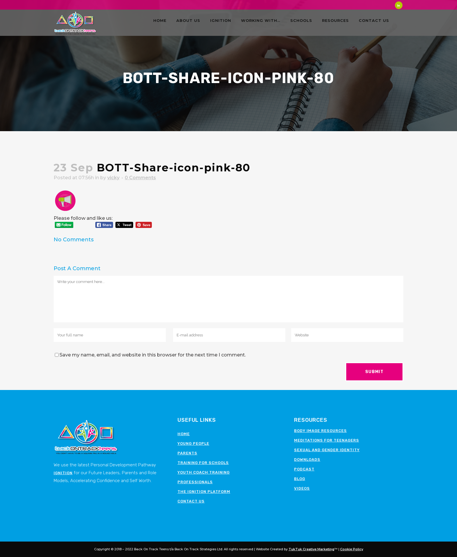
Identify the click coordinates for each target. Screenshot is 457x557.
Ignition (63, 473)
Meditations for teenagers (326, 440)
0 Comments (140, 177)
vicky (113, 177)
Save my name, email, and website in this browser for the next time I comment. (152, 355)
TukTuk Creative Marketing (311, 549)
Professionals (195, 482)
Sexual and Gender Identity (327, 450)
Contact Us (191, 501)
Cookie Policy (351, 549)
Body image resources (320, 430)
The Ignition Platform (203, 491)
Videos (302, 488)
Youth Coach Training (203, 472)
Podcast (304, 469)
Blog (299, 479)
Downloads (307, 459)
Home (183, 434)
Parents (187, 453)
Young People (193, 443)
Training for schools (203, 463)
